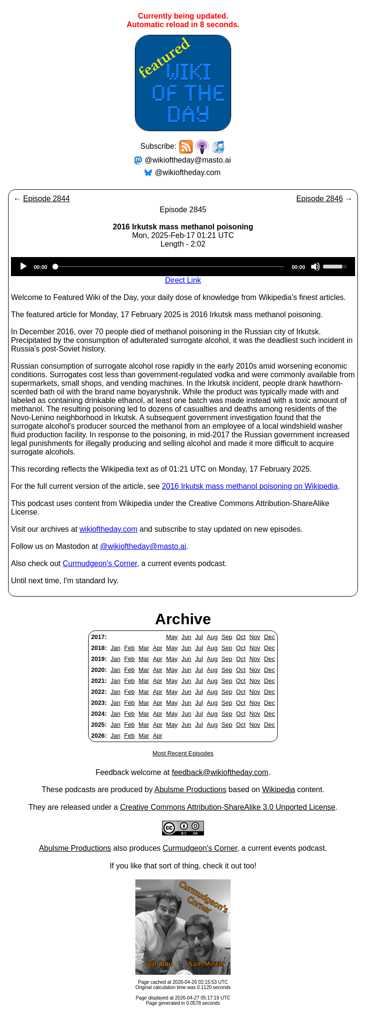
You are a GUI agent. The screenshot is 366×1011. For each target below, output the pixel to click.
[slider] (169, 266)
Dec (269, 636)
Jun (187, 636)
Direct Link (183, 280)
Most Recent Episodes (183, 753)
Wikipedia (278, 789)
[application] (183, 266)
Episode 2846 (319, 199)
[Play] (23, 266)
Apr (158, 647)
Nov (254, 636)
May (172, 636)
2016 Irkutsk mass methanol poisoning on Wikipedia (250, 486)
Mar (144, 647)
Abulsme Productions (190, 789)
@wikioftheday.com (188, 172)
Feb (129, 647)
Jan (116, 647)
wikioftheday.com (109, 529)
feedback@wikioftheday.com (220, 772)
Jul (199, 636)
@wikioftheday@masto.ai (188, 160)
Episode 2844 (46, 199)
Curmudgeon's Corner (100, 563)
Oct (240, 636)
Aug (212, 636)
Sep (227, 636)
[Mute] (315, 266)
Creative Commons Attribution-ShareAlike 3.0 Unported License (228, 807)
